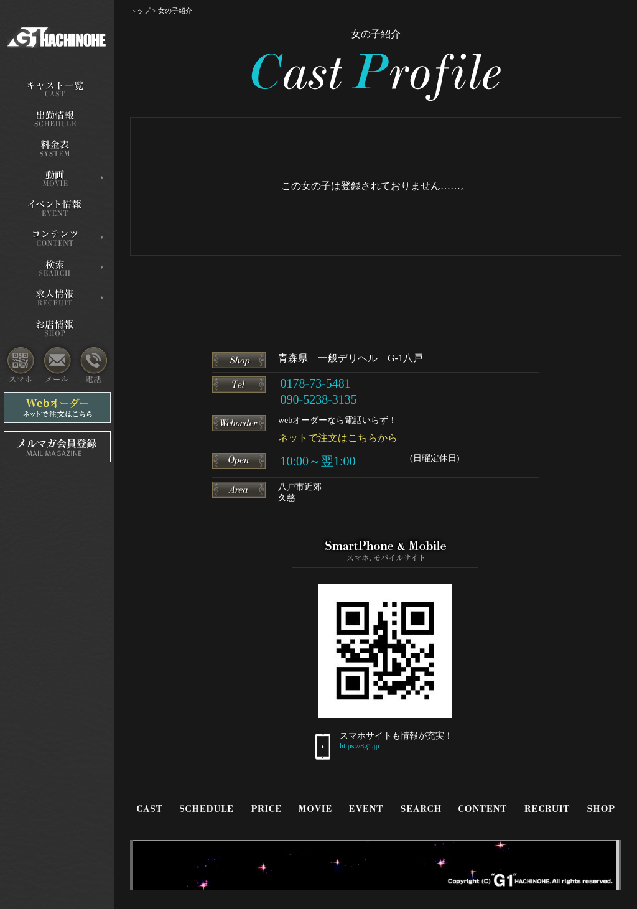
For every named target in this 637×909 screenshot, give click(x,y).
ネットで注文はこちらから (338, 437)
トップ (140, 10)
